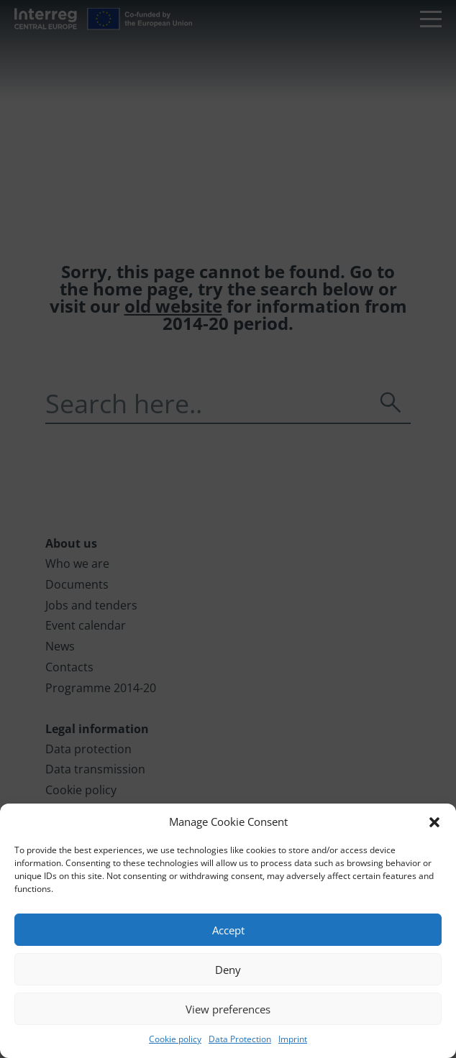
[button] (434, 822)
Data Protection (240, 1039)
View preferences (228, 1009)
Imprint (292, 1039)
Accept (228, 930)
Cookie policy (175, 1039)
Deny (228, 969)
